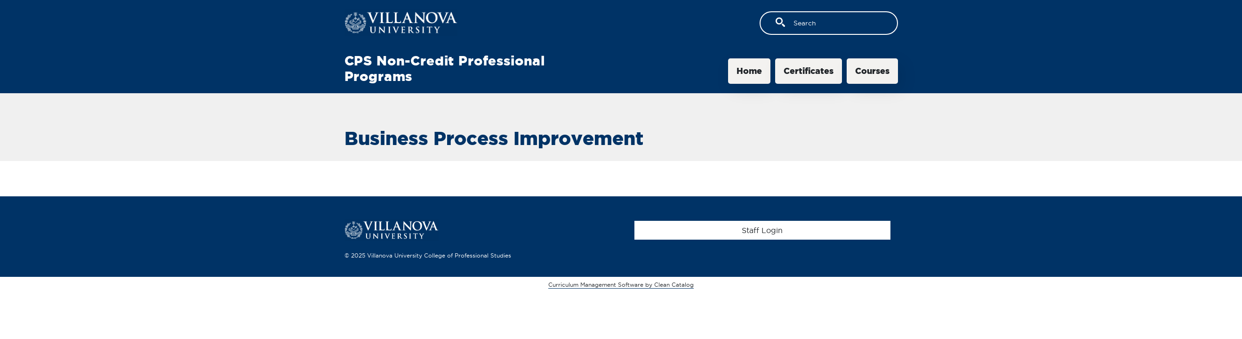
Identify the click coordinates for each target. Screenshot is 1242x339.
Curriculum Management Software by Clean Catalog (621, 284)
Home (749, 70)
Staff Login (762, 230)
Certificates (808, 70)
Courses (872, 70)
